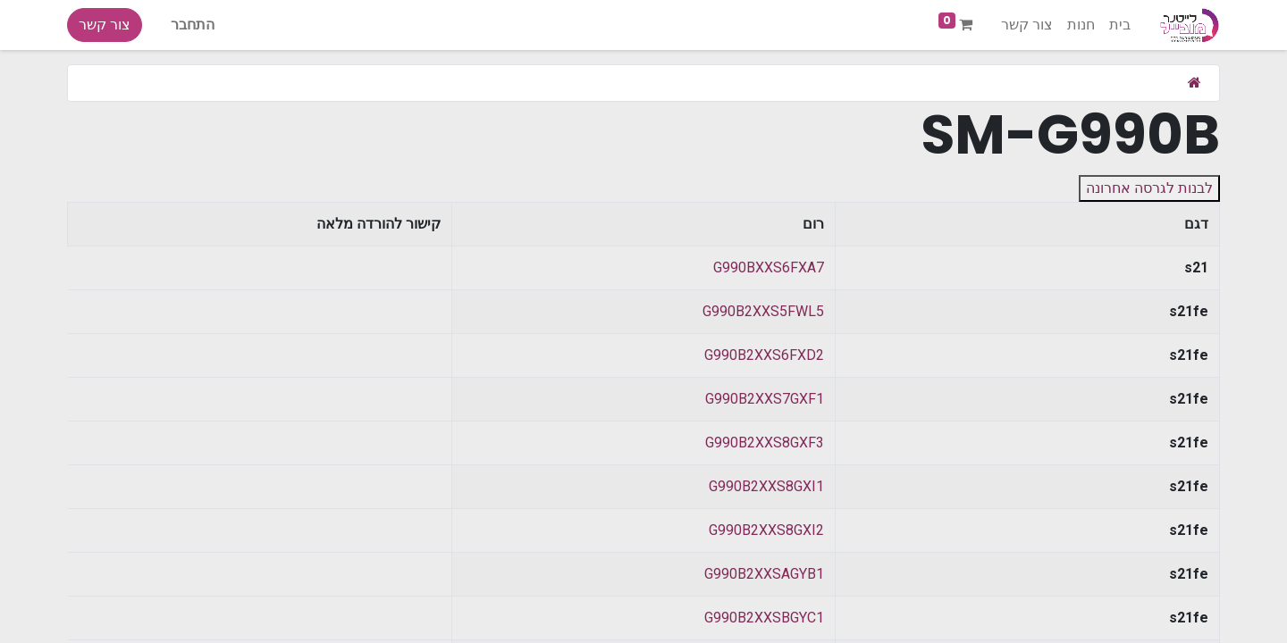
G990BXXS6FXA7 (768, 267)
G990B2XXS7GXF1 (764, 398)
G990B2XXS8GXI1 (766, 486)
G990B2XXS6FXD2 (764, 355)
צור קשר (104, 24)
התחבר (192, 24)
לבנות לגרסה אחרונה (1149, 188)
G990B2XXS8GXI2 (766, 530)
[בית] (1194, 82)
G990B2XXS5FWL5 (763, 311)
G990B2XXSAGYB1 (764, 573)
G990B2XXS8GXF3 (764, 442)
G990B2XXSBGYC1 (764, 617)
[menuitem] (1120, 25)
